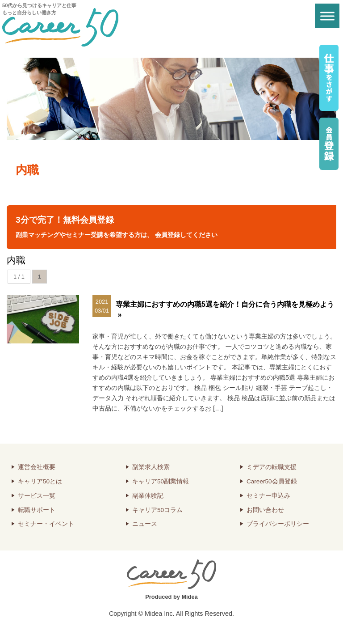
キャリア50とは (40, 481)
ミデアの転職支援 (272, 467)
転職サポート (36, 510)
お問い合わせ (265, 510)
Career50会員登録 (272, 481)
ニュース (144, 524)
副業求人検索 (151, 467)
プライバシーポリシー (278, 524)
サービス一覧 (36, 495)
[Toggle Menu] (327, 16)
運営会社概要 (36, 467)
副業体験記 (147, 495)
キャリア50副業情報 (160, 481)
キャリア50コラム (157, 510)
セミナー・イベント (46, 524)
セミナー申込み (268, 495)
